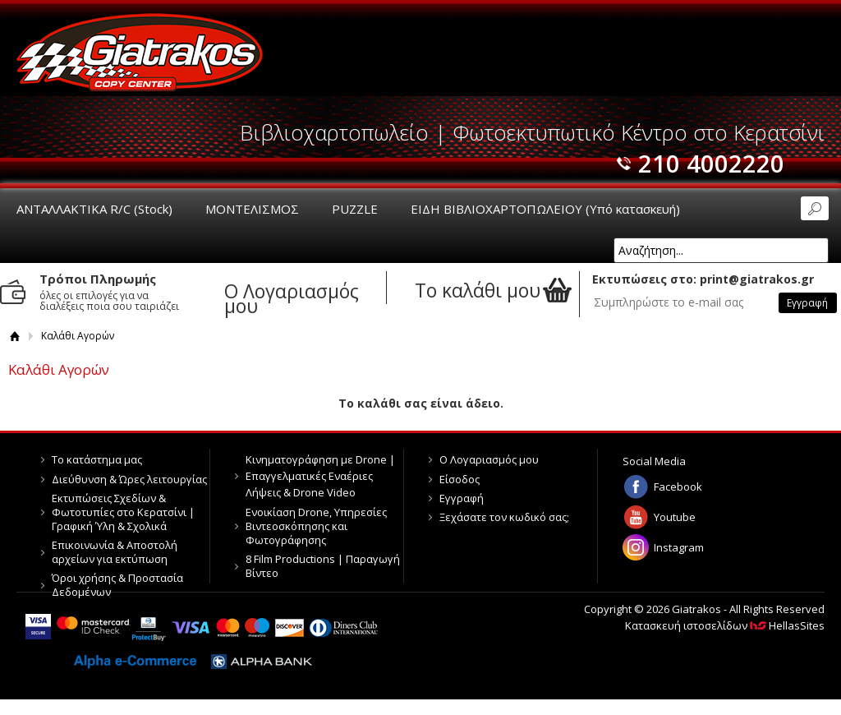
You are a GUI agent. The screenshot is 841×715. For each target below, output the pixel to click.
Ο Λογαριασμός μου (489, 459)
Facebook (678, 486)
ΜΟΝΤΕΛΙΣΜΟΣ (252, 209)
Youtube (675, 517)
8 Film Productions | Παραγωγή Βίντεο (323, 565)
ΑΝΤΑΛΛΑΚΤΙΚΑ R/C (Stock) (94, 209)
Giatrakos (139, 52)
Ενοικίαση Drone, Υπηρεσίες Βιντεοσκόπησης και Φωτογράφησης (316, 526)
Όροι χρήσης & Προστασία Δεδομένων (117, 584)
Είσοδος (459, 479)
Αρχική (14, 335)
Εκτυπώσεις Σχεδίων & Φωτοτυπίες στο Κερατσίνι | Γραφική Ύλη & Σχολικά (123, 512)
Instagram (679, 547)
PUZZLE (355, 209)
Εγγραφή (461, 498)
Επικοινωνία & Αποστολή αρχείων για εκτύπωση (114, 551)
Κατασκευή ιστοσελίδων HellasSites (725, 625)
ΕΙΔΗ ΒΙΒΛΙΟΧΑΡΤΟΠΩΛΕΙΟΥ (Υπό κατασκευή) (545, 209)
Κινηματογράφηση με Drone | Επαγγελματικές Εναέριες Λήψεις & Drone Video (320, 476)
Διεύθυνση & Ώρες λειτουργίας (129, 479)
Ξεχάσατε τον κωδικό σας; (504, 517)
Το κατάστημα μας (97, 459)
